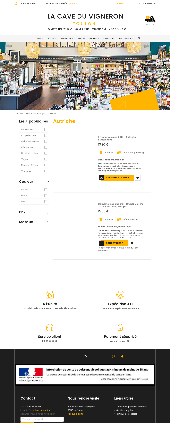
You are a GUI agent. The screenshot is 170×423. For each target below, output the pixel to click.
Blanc (35, 195)
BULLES (51, 38)
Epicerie (93, 38)
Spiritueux (66, 38)
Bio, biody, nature (35, 153)
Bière (80, 38)
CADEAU (107, 38)
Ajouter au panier (117, 177)
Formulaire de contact (40, 410)
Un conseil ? (124, 38)
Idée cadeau (35, 147)
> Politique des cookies (125, 413)
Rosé (35, 201)
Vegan (35, 159)
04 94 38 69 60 (28, 3)
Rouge (35, 189)
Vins (39, 38)
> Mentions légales (123, 410)
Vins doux (35, 171)
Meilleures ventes (35, 141)
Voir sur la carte (75, 413)
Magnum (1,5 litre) (35, 165)
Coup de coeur (35, 135)
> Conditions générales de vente (130, 406)
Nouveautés (35, 129)
